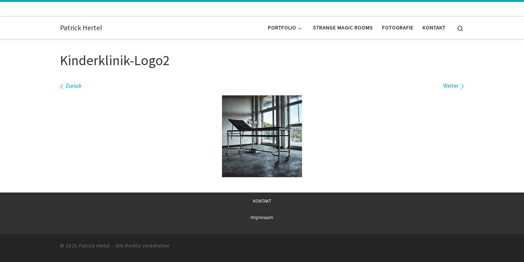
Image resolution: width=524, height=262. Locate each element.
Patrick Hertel (94, 245)
